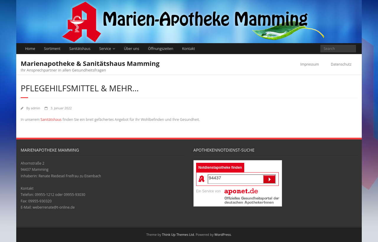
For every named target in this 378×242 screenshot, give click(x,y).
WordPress (222, 234)
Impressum (309, 64)
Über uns (131, 48)
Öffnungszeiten (160, 48)
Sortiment (52, 48)
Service (105, 48)
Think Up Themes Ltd (178, 234)
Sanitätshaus (79, 48)
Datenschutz (341, 64)
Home (30, 48)
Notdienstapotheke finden (220, 167)
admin (35, 108)
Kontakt (188, 48)
